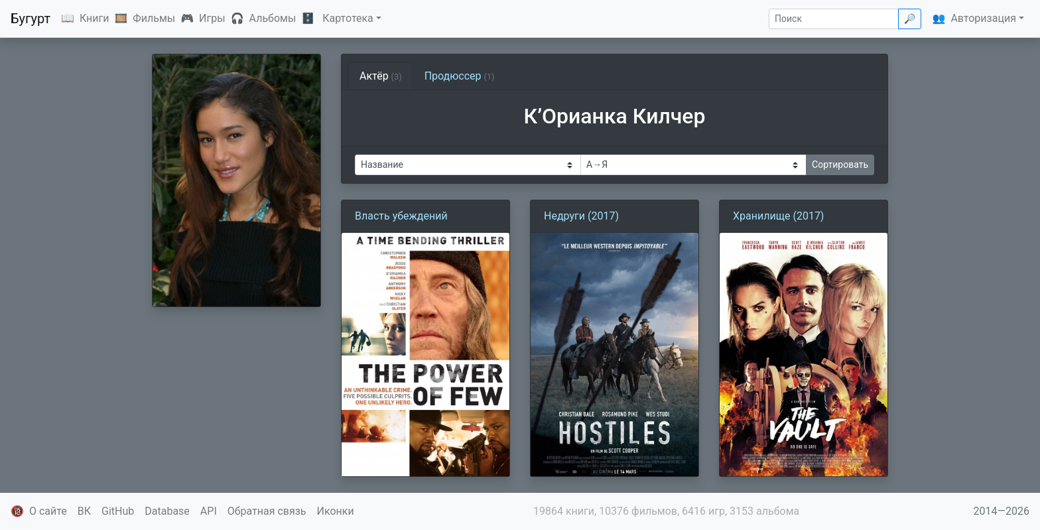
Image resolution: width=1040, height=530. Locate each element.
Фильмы (154, 18)
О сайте (48, 511)
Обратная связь (267, 511)
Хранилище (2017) (778, 216)
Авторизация (983, 18)
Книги (94, 18)
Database (167, 511)
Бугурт (30, 19)
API (208, 511)
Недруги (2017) (581, 216)
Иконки (335, 511)
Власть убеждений (401, 216)
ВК (84, 511)
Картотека (347, 18)
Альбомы (272, 18)
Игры (212, 18)
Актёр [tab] (380, 76)
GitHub (117, 511)
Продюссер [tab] (459, 76)
